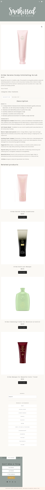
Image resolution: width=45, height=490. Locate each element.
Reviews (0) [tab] (15, 97)
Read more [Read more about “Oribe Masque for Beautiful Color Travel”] (22, 382)
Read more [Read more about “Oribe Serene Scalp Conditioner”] (22, 217)
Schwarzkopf (22, 430)
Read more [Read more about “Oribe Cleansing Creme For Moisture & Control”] (22, 327)
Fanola (22, 416)
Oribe (9, 92)
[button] (1, 1)
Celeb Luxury (22, 409)
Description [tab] (6, 97)
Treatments (15, 92)
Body (22, 405)
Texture (22, 437)
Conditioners (22, 412)
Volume (22, 444)
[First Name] (11, 467)
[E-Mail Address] (11, 474)
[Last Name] (11, 470)
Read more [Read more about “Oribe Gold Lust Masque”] (22, 272)
